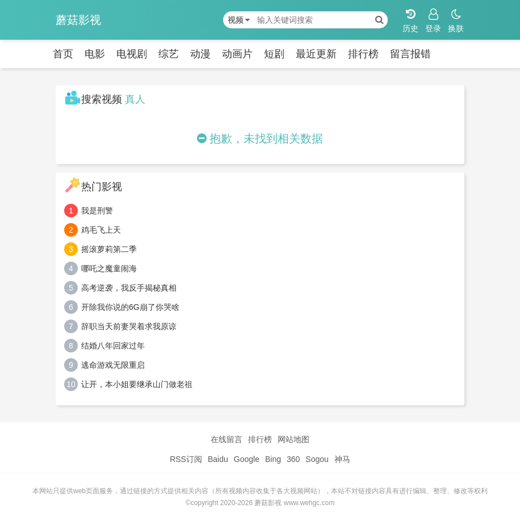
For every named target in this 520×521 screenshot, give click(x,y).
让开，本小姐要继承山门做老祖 (136, 384)
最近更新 (316, 54)
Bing (273, 459)
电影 (95, 54)
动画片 (237, 54)
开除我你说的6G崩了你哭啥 (130, 307)
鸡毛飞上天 (101, 229)
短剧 (274, 54)
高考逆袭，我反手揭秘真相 (129, 287)
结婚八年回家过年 (113, 345)
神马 (342, 459)
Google (246, 459)
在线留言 (226, 439)
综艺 (168, 54)
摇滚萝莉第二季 (109, 249)
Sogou (316, 459)
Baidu (218, 459)
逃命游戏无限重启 (113, 364)
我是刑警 (97, 210)
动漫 (200, 54)
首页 (63, 54)
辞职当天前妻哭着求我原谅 (129, 326)
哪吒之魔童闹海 (109, 268)
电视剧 (131, 54)
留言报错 (410, 54)
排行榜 (363, 54)
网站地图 (293, 439)
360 (293, 459)
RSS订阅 (186, 459)
